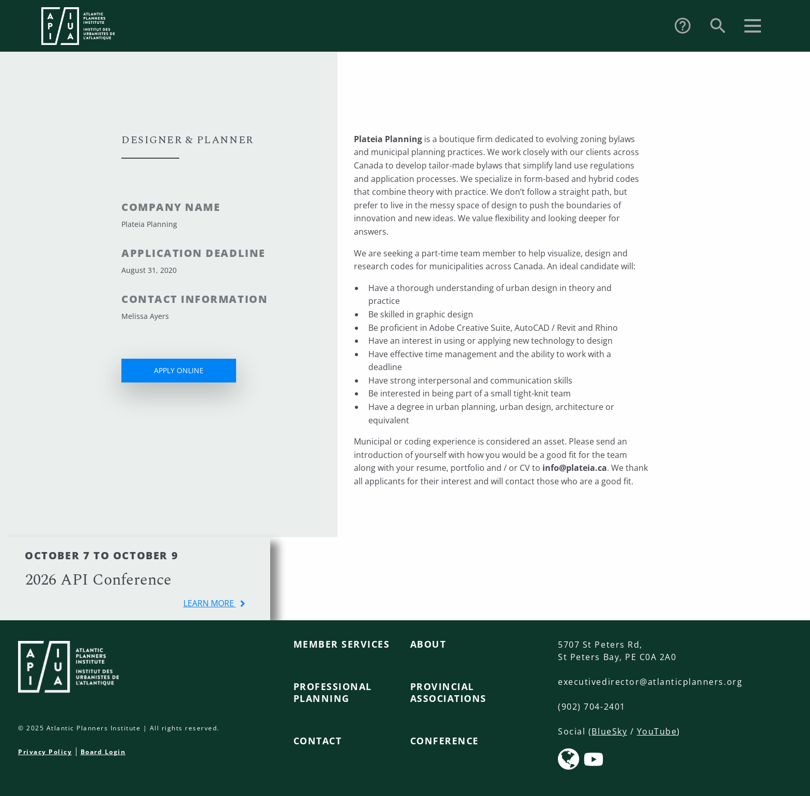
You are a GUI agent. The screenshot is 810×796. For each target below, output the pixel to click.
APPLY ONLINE (179, 370)
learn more (209, 603)
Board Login (103, 751)
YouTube (657, 731)
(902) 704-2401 (591, 706)
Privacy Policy (45, 751)
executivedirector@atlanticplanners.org (650, 681)
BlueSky (609, 731)
